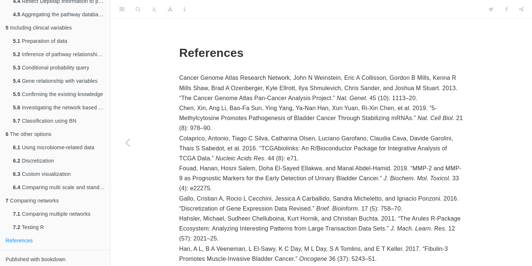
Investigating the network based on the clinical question (61, 107)
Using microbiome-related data (54, 147)
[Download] (170, 9)
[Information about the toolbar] (184, 9)
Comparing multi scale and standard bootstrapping (61, 187)
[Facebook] (506, 9)
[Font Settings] (154, 9)
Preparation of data (40, 41)
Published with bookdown (36, 259)
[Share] (521, 9)
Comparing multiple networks (52, 214)
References (19, 240)
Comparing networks (32, 201)
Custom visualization (42, 174)
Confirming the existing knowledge (58, 94)
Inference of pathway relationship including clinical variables (61, 54)
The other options (28, 134)
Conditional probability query (51, 68)
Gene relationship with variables (55, 81)
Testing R (28, 227)
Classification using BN (44, 121)
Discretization (33, 161)
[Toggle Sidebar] (122, 9)
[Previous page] (127, 142)
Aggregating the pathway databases (59, 14)
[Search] (138, 9)
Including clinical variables (39, 28)
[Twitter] (491, 9)
